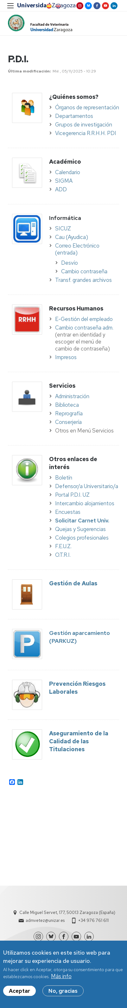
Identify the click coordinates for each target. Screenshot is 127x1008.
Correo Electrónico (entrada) (77, 249)
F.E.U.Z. (63, 546)
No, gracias (63, 991)
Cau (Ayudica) (71, 237)
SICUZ (63, 228)
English (57, 6)
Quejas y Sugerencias (80, 529)
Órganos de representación (87, 107)
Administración (72, 396)
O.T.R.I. (63, 554)
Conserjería (68, 422)
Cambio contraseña (84, 271)
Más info (61, 976)
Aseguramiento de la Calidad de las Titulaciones (78, 741)
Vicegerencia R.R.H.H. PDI (85, 133)
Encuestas (67, 511)
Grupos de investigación (83, 124)
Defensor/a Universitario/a (86, 486)
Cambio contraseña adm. (84, 327)
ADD (61, 189)
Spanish (48, 6)
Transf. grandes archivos (83, 279)
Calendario (67, 172)
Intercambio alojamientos (84, 503)
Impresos (66, 357)
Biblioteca (67, 404)
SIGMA (64, 180)
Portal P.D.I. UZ (72, 494)
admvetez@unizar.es (45, 920)
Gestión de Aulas (73, 583)
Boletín (63, 477)
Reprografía (69, 413)
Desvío (69, 262)
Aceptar (19, 991)
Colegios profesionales (82, 537)
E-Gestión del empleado (84, 319)
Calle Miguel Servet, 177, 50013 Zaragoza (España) (67, 912)
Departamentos (74, 115)
